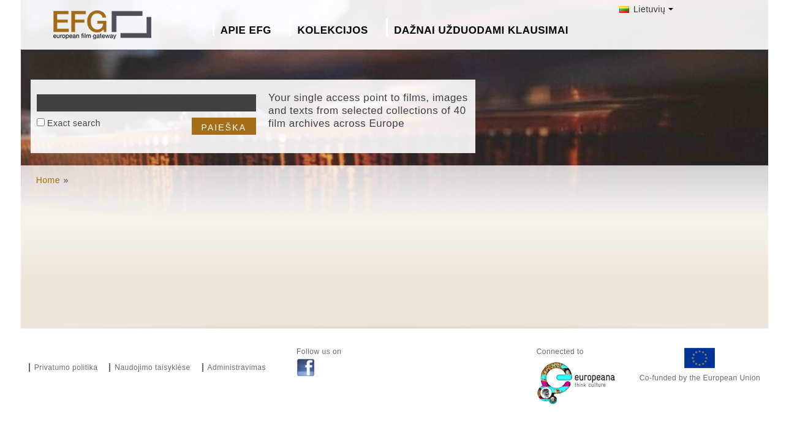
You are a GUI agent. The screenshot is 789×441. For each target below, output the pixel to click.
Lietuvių (642, 9)
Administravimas (237, 367)
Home (48, 180)
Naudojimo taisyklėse (152, 367)
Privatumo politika (66, 367)
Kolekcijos (332, 30)
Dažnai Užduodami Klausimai (481, 30)
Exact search (73, 123)
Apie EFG (246, 30)
